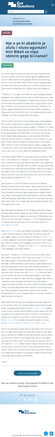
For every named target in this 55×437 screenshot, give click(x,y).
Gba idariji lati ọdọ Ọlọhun (23, 24)
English (4, 361)
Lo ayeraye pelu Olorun (21, 21)
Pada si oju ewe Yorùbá (27, 373)
